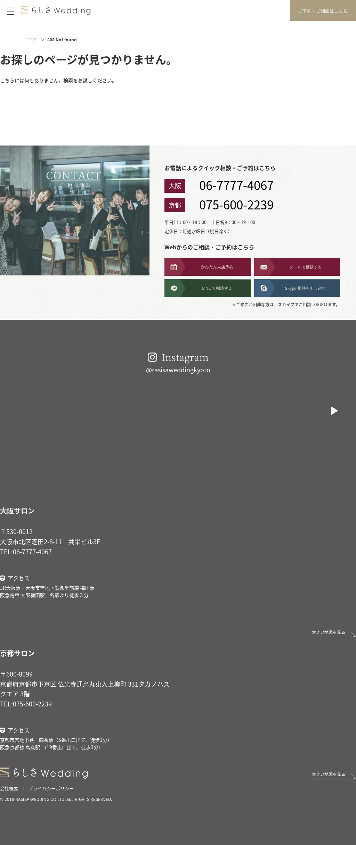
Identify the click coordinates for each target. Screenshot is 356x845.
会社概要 (9, 788)
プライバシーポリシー (51, 788)
